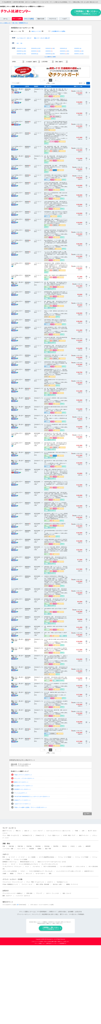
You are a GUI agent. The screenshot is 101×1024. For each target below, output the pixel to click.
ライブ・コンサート (9, 828)
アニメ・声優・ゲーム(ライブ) (11, 835)
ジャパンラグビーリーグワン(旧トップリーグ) (68, 871)
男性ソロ (18, 830)
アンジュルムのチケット (20, 793)
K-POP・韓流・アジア (69, 835)
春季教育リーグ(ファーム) (9, 861)
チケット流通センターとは (27, 911)
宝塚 (4, 846)
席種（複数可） (59, 61)
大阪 (21, 43)
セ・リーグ (12, 857)
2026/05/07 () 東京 (21, 53)
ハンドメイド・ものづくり (23, 895)
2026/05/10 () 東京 (64, 53)
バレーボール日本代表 (66, 866)
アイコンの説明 (15, 83)
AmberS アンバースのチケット (22, 800)
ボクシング (29, 873)
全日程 (13, 48)
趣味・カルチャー (7, 895)
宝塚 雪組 (29, 846)
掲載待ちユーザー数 (36, 31)
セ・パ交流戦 (31, 857)
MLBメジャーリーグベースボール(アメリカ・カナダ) (52, 861)
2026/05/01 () (77, 48)
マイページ (52, 18)
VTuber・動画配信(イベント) (10, 884)
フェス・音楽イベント (54, 835)
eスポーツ (50, 882)
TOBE (76, 830)
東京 (18, 43)
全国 (13, 43)
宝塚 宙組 (46, 846)
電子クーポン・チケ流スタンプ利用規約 (72, 914)
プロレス (19, 873)
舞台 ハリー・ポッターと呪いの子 (42, 38)
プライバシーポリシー (23, 914)
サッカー (5, 864)
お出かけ (6, 890)
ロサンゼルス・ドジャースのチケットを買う (42, 904)
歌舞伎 (39, 848)
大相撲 (4, 873)
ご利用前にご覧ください (86, 12)
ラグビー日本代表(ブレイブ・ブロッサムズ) (40, 871)
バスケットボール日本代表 (10, 871)
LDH (83, 830)
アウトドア (39, 893)
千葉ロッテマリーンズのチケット (23, 774)
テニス (27, 866)
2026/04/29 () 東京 (50, 48)
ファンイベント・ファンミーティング (13, 882)
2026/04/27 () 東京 (21, 48)
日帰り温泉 (29, 893)
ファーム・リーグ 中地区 (81, 857)
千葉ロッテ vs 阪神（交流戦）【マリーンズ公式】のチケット (30, 807)
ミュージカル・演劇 (8, 848)
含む (84, 83)
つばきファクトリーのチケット (22, 803)
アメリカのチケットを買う (10, 904)
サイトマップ (36, 914)
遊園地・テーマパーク (72, 884)
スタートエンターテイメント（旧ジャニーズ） (58, 830)
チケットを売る (29, 18)
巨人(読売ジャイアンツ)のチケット (23, 785)
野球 (4, 857)
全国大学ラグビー (89, 871)
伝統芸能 (31, 848)
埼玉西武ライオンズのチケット (22, 789)
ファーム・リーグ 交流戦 (20, 859)
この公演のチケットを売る (58, 31)
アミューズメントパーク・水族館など (13, 893)
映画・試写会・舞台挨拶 (42, 884)
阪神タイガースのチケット (21, 782)
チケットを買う (17, 18)
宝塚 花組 (11, 846)
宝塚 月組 (20, 846)
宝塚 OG (64, 846)
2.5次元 (72, 846)
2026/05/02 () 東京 (21, 51)
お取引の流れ (62, 911)
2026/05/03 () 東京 (35, 51)
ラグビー (23, 871)
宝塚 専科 (55, 846)
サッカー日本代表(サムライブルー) (28, 864)
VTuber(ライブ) (40, 835)
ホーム (5, 18)
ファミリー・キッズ (27, 884)
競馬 (50, 873)
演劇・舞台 (6, 843)
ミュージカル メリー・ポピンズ (24, 38)
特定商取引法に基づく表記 (50, 914)
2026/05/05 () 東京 (64, 51)
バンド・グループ (37, 830)
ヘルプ (64, 18)
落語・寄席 (48, 848)
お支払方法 (78, 911)
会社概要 (70, 911)
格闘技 (11, 873)
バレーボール (36, 866)
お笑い (80, 846)
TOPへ (88, 813)
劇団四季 (88, 846)
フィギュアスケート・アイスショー (12, 866)
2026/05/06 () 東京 (79, 51)
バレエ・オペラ (21, 848)
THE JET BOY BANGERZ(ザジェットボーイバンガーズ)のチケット (32, 796)
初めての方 (40, 18)
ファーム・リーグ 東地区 (64, 857)
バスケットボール (80, 866)
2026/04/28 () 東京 (35, 48)
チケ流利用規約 (42, 911)
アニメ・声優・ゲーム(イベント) (35, 882)
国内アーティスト (7, 830)
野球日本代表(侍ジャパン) (27, 861)
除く (88, 83)
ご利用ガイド (52, 911)
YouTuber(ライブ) (27, 835)
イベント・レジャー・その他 (12, 879)
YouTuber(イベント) (62, 882)
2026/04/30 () (63, 48)
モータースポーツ (40, 873)
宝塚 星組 (37, 846)
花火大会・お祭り (57, 884)
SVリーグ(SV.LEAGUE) (50, 866)
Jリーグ (13, 864)
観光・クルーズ (67, 893)
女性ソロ (26, 830)
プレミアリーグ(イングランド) (49, 864)
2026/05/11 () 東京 (79, 53)
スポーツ (6, 854)
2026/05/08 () (34, 53)
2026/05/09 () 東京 (50, 53)
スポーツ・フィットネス (52, 893)
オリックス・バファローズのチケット (24, 778)
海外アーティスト (84, 835)
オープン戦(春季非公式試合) (46, 857)
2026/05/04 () (49, 51)
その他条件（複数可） (32, 61)
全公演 (13, 37)
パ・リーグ (21, 857)
